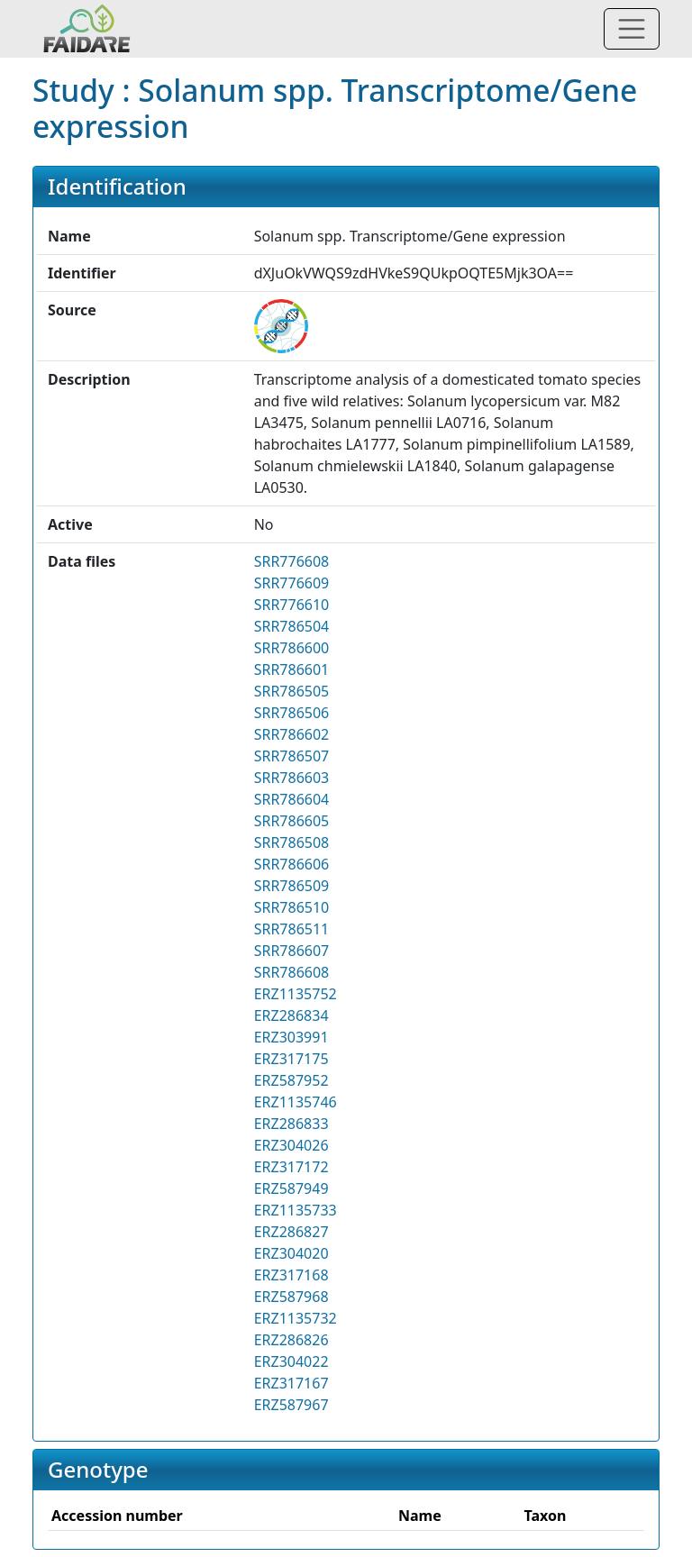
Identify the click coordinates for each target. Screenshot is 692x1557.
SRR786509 (292, 886)
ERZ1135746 (295, 1102)
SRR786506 (292, 713)
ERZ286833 (291, 1124)
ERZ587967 (291, 1405)
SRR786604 (292, 799)
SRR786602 (292, 734)
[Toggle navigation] (632, 29)
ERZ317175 (291, 1059)
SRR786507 (292, 756)
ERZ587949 (291, 1188)
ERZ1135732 (295, 1318)
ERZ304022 (291, 1361)
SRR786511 (292, 929)
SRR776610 (292, 605)
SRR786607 (292, 951)
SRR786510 (292, 907)
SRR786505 (292, 691)
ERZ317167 (291, 1383)
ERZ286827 (291, 1232)
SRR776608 (292, 561)
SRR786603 (292, 778)
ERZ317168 (291, 1275)
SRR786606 (292, 864)
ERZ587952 (291, 1080)
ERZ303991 (291, 1037)
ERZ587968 (291, 1297)
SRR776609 (292, 583)
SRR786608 (292, 972)
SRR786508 (292, 842)
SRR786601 (292, 669)
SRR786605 (292, 821)
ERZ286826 (291, 1340)
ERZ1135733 (295, 1210)
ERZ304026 (291, 1145)
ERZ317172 (291, 1167)
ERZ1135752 (295, 994)
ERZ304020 (291, 1253)
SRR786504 (292, 626)
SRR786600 (292, 648)
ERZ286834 (291, 1015)
